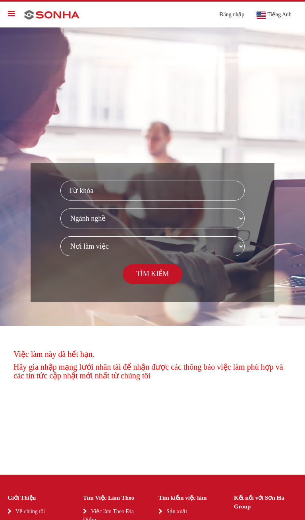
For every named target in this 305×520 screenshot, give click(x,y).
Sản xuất (176, 511)
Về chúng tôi (30, 511)
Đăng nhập (231, 15)
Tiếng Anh (273, 15)
